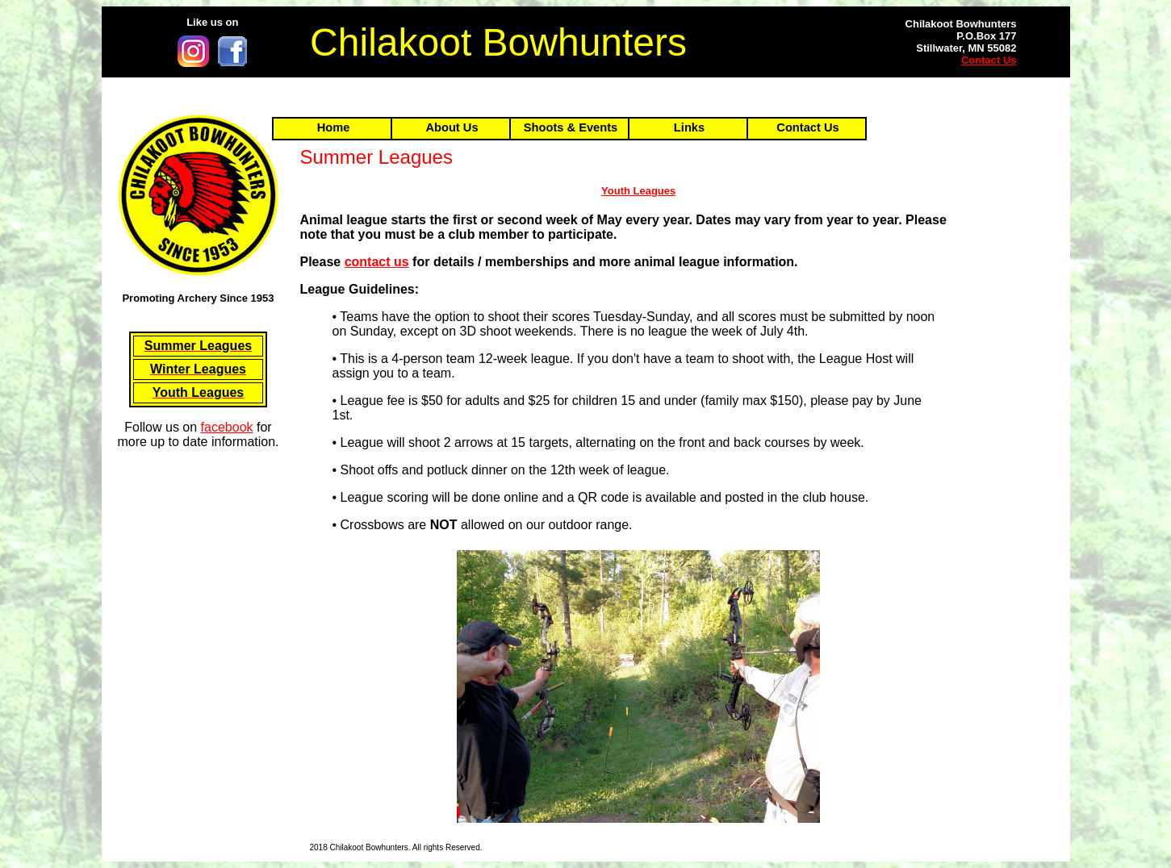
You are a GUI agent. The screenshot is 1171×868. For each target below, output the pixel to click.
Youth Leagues (638, 191)
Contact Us (989, 60)
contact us (377, 262)
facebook (227, 427)
